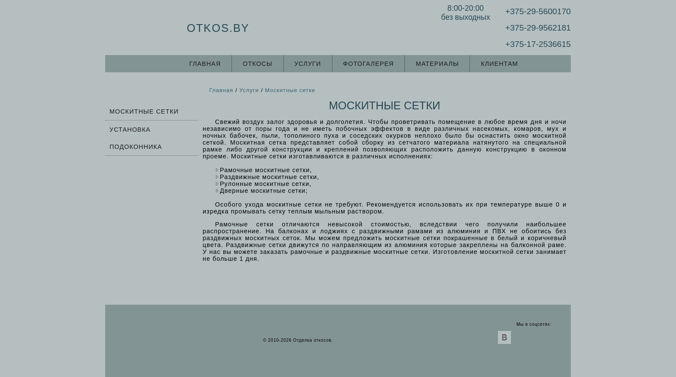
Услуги (307, 63)
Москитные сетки (144, 111)
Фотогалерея (368, 63)
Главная (205, 63)
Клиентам (499, 63)
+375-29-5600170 (538, 11)
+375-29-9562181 (538, 27)
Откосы (257, 63)
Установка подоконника (136, 138)
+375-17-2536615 (538, 44)
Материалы (437, 63)
